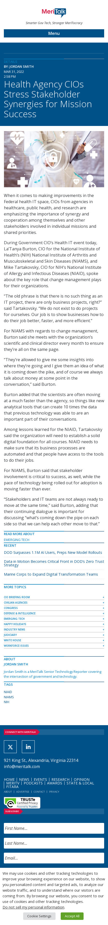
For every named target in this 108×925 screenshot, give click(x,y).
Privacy (54, 791)
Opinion (81, 779)
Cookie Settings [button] (39, 916)
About (8, 791)
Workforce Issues (16, 645)
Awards (54, 783)
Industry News (14, 629)
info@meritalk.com (22, 766)
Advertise (22, 791)
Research (60, 779)
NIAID (8, 692)
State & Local (80, 783)
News (24, 779)
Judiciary (10, 635)
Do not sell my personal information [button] (33, 907)
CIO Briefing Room (17, 597)
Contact (39, 791)
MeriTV (12, 783)
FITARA (12, 786)
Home (9, 779)
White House (12, 640)
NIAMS (9, 697)
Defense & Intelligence (19, 613)
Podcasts (33, 783)
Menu (54, 33)
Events (40, 779)
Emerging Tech (16, 539)
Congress (11, 608)
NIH (6, 702)
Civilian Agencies (16, 602)
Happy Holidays (15, 624)
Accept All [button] (72, 916)
